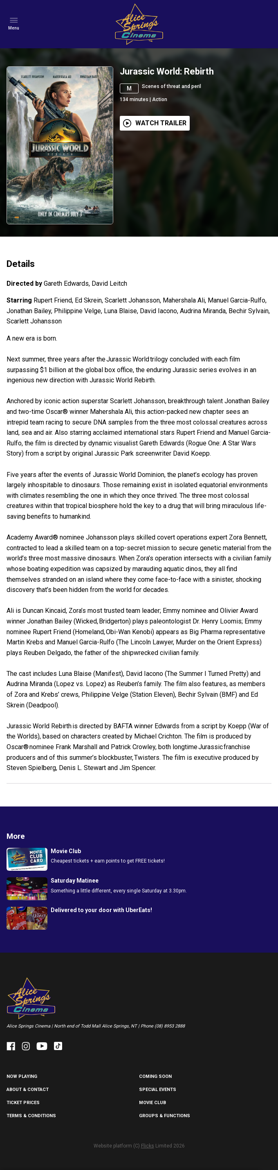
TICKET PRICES (23, 1102)
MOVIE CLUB (152, 1102)
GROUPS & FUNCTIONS (164, 1115)
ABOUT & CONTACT (28, 1089)
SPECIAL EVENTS (157, 1089)
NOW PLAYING (22, 1076)
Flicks (147, 1146)
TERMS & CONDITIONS (31, 1115)
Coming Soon (155, 1076)
